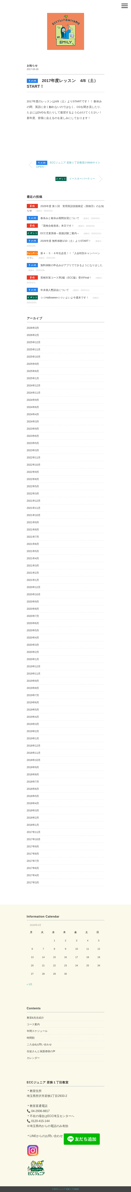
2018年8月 (33, 774)
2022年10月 (34, 464)
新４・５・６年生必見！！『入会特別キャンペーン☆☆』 (63, 255)
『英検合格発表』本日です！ (50, 225)
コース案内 (33, 1024)
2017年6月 (33, 868)
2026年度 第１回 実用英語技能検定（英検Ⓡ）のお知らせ (65, 208)
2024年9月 (33, 399)
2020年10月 (34, 594)
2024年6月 (33, 407)
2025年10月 (34, 356)
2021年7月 (33, 536)
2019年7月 (33, 695)
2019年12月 (34, 666)
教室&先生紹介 (35, 1017)
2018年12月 (34, 745)
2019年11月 (34, 673)
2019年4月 (33, 716)
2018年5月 (33, 796)
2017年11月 (34, 832)
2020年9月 (33, 601)
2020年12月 (34, 587)
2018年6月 (33, 788)
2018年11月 (34, 752)
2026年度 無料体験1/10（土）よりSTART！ (59, 241)
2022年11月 (34, 457)
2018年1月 (33, 824)
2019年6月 (33, 702)
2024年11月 (34, 392)
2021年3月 (33, 565)
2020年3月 (33, 644)
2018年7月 (33, 781)
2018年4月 (33, 803)
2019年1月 (33, 738)
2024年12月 (34, 385)
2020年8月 (33, 608)
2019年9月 (33, 680)
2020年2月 (33, 651)
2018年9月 (33, 767)
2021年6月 (33, 543)
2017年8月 (33, 853)
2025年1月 (33, 378)
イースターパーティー (75, 179)
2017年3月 (33, 882)
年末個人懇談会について (48, 290)
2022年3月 (33, 493)
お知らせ (32, 65)
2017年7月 (33, 860)
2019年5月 (33, 709)
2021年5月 (33, 551)
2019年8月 (33, 687)
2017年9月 (33, 846)
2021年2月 (33, 572)
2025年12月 (34, 342)
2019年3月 (33, 724)
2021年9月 (33, 522)
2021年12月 (34, 500)
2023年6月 (33, 435)
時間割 (31, 1037)
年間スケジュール (37, 1030)
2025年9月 (33, 363)
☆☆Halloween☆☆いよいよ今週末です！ (58, 297)
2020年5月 (33, 630)
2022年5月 (33, 486)
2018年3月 (33, 810)
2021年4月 (33, 558)
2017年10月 (34, 839)
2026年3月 (33, 327)
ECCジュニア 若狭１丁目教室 (66, 1189)
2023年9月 (33, 428)
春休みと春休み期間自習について (53, 218)
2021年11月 (34, 507)
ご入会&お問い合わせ (39, 1044)
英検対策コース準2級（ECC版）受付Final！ (59, 277)
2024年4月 (33, 414)
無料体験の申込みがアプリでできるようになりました (65, 265)
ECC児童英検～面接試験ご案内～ (53, 233)
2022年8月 (33, 479)
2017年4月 (33, 875)
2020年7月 (33, 615)
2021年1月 (33, 579)
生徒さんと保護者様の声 (41, 1051)
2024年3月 (33, 421)
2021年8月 (33, 529)
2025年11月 (34, 349)
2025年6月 (33, 371)
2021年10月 (34, 515)
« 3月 (30, 984)
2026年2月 (33, 335)
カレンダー (33, 1057)
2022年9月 (33, 471)
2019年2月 (33, 731)
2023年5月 (33, 443)
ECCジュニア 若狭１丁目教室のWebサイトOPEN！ (68, 164)
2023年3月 (33, 450)
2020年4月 (33, 637)
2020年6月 (33, 623)
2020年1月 (33, 659)
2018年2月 (33, 817)
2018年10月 (34, 760)
